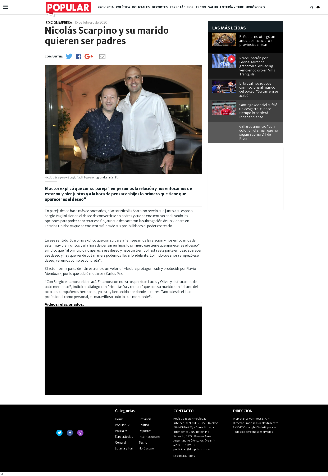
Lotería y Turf (232, 7)
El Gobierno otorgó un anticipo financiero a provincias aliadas (257, 40)
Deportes (160, 7)
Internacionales (149, 437)
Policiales (141, 7)
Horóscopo (255, 7)
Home (119, 419)
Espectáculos (181, 7)
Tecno (201, 7)
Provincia (105, 7)
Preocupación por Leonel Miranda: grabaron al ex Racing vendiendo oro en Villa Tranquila (257, 66)
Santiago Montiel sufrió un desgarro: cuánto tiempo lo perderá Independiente (258, 111)
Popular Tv (122, 425)
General (120, 442)
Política (123, 7)
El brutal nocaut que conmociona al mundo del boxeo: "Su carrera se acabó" (258, 89)
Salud (213, 7)
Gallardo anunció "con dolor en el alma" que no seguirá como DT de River (258, 132)
